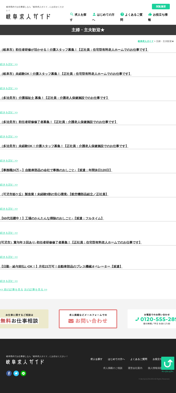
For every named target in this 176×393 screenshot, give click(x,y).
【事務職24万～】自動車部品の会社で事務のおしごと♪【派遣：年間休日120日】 (56, 170)
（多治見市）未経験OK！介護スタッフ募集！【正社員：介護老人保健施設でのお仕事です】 (64, 146)
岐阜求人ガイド (145, 41)
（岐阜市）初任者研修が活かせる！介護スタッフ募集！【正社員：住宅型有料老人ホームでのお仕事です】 (74, 49)
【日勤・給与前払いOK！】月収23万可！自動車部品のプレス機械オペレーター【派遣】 (61, 266)
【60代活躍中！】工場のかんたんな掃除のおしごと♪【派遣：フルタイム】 (52, 218)
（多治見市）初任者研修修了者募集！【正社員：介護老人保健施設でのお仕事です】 (59, 122)
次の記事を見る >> (35, 289)
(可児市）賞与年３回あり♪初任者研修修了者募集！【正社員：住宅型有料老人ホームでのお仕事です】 (71, 242)
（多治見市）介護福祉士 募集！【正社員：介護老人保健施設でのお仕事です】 (54, 98)
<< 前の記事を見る (11, 289)
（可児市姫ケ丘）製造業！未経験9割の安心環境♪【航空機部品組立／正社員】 (54, 194)
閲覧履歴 (161, 6)
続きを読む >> (9, 64)
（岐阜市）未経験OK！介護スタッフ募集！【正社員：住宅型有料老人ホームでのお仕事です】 (65, 74)
